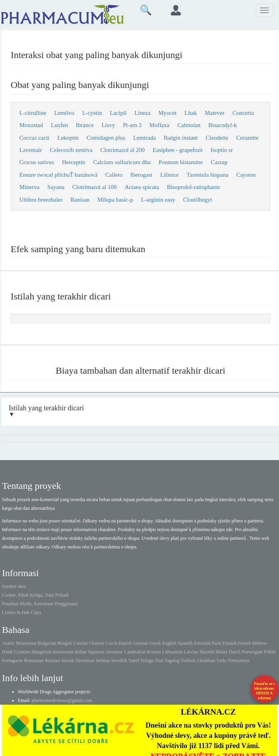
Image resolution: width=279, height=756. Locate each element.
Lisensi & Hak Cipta (21, 612)
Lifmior (169, 175)
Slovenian (84, 660)
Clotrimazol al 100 (94, 187)
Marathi (206, 652)
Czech (111, 643)
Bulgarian (46, 643)
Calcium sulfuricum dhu (122, 162)
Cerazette (247, 138)
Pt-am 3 (132, 125)
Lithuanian (172, 652)
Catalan (80, 643)
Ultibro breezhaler (41, 199)
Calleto (113, 175)
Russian (52, 660)
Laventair (30, 150)
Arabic (8, 643)
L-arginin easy (158, 199)
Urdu (222, 660)
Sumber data (14, 586)
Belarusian (26, 643)
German (140, 643)
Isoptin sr (221, 150)
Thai (159, 660)
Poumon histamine (181, 162)
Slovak (67, 660)
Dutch (234, 652)
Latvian (191, 652)
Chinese (96, 643)
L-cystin (92, 113)
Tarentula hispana (207, 175)
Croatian (22, 652)
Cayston (246, 175)
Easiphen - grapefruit (178, 150)
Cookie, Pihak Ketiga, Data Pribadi (35, 595)
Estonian (202, 643)
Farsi (216, 643)
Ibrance (85, 125)
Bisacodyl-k (222, 125)
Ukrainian (206, 660)
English (169, 643)
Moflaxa (160, 125)
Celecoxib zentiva (71, 150)
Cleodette (217, 138)
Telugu (147, 660)
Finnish (230, 643)
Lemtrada (144, 138)
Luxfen (59, 125)
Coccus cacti (34, 138)
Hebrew (259, 643)
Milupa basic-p (115, 199)
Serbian (102, 660)
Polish (270, 652)
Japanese (96, 652)
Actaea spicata (142, 187)
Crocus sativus (36, 162)
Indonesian (62, 652)
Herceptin (73, 162)
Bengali (64, 643)
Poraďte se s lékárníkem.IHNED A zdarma (264, 690)
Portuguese (12, 660)
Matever (215, 113)
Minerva (29, 187)
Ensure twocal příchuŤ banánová (58, 175)
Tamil (133, 660)
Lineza (143, 113)
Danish (125, 643)
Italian (81, 652)
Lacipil (118, 113)
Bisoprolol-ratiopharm (193, 187)
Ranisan (80, 199)
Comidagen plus (105, 138)
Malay (221, 652)
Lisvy (108, 125)
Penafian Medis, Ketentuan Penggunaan (40, 603)
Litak (190, 113)
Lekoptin (68, 138)
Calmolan (188, 125)
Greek (155, 643)
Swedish (119, 660)
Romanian (33, 660)
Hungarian (42, 652)
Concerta (243, 113)
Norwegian (252, 652)
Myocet (167, 113)
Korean (154, 652)
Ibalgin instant (181, 138)
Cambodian (135, 652)
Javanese (114, 652)
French (244, 643)
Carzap (219, 162)
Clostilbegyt (197, 199)
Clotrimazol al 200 (122, 150)
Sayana (55, 187)
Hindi (7, 652)
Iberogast (141, 175)
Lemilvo (64, 113)
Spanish (185, 643)
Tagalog (172, 660)
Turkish (188, 660)
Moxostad (31, 125)
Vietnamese (238, 660)
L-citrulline (32, 113)
